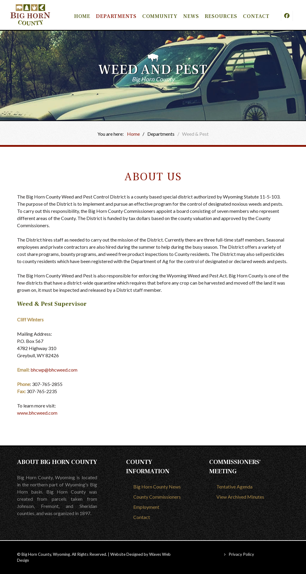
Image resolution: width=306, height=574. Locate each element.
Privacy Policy (241, 554)
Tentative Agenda (234, 486)
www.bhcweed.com (37, 413)
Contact (141, 517)
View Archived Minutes (240, 497)
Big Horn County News (157, 486)
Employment (146, 507)
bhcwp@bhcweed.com (53, 370)
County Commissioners (157, 497)
